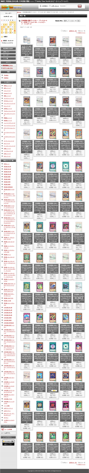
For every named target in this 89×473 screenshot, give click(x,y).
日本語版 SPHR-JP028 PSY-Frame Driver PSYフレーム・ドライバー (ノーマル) (79, 417)
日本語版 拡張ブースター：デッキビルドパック (9, 331)
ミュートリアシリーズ (9, 123)
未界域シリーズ (8, 108)
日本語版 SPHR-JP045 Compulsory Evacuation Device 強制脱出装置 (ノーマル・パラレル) (27, 329)
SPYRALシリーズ (8, 100)
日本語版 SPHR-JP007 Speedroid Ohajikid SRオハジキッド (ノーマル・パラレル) (40, 177)
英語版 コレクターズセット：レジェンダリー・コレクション (9, 275)
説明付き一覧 (73, 31)
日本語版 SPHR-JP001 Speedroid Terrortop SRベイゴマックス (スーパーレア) (79, 52)
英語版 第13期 (7, 166)
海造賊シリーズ (8, 120)
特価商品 (6, 77)
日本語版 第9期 (7, 317)
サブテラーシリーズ (9, 98)
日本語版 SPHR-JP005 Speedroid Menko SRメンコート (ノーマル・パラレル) (79, 145)
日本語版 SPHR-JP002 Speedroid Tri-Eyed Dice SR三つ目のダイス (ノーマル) (40, 329)
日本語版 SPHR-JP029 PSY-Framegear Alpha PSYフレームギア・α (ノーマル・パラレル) (27, 269)
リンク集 (5, 58)
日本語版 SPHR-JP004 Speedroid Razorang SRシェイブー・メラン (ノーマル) (66, 329)
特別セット (6, 164)
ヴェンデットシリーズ (9, 103)
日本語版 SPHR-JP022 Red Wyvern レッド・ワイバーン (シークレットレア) (53, 52)
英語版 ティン (7, 254)
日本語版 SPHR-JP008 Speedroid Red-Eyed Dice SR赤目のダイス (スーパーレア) (27, 83)
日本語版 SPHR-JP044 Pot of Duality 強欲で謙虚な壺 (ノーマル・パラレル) (79, 298)
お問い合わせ (55, 6)
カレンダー (6, 55)
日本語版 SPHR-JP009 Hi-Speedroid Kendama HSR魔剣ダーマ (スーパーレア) (40, 83)
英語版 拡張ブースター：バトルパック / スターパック (9, 233)
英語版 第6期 (7, 184)
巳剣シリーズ (7, 153)
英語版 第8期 (7, 179)
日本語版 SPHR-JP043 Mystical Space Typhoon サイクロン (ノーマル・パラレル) (66, 298)
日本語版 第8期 (7, 320)
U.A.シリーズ (7, 90)
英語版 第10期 (7, 174)
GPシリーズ (7, 143)
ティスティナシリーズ (9, 146)
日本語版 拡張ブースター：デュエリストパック (9, 341)
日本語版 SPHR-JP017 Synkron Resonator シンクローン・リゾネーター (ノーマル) (40, 387)
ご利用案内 (44, 6)
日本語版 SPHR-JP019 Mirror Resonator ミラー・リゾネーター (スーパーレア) (79, 83)
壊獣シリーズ (7, 95)
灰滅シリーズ (7, 148)
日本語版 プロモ (8, 399)
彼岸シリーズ (7, 88)
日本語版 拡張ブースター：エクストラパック (9, 367)
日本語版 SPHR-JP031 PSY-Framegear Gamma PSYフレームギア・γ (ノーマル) (53, 448)
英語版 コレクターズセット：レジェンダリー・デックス (9, 269)
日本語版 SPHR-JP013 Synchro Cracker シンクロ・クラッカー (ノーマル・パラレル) (66, 177)
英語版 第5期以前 (8, 187)
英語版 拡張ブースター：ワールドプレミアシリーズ (9, 201)
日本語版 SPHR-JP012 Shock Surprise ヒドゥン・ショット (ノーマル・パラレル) (53, 177)
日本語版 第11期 (8, 312)
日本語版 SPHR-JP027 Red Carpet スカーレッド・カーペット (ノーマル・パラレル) (66, 238)
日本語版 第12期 (8, 310)
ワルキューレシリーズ (9, 111)
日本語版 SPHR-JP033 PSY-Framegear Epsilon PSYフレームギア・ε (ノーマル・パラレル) (79, 269)
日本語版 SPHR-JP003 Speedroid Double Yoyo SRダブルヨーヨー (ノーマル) (53, 329)
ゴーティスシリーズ (9, 141)
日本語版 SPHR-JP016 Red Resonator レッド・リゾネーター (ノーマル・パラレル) (27, 207)
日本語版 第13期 (8, 307)
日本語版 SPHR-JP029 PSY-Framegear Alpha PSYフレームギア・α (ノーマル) (27, 448)
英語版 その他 (7, 300)
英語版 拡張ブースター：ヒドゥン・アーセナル (9, 227)
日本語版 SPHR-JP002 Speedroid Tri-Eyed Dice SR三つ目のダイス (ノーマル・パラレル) (40, 145)
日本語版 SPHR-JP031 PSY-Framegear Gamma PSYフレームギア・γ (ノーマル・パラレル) (53, 269)
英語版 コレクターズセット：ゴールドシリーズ (9, 263)
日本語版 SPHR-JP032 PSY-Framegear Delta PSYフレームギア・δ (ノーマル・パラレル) (66, 269)
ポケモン (6, 417)
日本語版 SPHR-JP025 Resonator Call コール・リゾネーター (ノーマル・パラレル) (40, 238)
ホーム (19, 12)
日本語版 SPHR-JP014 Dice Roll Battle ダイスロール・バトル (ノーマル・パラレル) (79, 177)
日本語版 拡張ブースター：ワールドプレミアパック (9, 361)
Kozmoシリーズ (8, 93)
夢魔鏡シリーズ (8, 118)
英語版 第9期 (7, 176)
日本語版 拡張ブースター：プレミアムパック (9, 373)
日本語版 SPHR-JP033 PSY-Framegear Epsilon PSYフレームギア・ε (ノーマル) (79, 448)
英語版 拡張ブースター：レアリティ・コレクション (9, 195)
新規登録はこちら (8, 65)
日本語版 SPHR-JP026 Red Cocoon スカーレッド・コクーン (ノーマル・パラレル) (53, 238)
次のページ (81, 32)
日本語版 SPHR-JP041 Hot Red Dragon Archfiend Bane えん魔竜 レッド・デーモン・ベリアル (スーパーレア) (27, 147)
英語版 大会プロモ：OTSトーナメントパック (9, 285)
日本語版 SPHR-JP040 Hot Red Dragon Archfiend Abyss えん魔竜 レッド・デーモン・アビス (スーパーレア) (79, 114)
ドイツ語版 (6, 405)
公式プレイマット (8, 408)
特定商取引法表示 (8, 48)
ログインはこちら (8, 68)
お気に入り (6, 52)
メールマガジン (7, 437)
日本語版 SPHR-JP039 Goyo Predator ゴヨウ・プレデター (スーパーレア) (66, 112)
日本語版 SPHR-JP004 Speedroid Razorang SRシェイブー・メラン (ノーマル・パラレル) (66, 145)
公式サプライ (7, 410)
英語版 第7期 (7, 181)
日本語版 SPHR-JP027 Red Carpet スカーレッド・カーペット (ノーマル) (66, 417)
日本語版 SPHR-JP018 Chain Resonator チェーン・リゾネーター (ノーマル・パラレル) (53, 207)
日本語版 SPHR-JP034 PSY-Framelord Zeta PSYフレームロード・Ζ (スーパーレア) (40, 112)
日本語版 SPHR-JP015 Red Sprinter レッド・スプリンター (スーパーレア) (66, 83)
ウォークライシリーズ (9, 125)
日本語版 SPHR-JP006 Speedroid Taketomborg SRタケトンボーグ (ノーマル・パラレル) (27, 177)
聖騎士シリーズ (8, 85)
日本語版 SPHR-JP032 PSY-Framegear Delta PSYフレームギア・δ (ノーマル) (66, 448)
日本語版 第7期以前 (9, 322)
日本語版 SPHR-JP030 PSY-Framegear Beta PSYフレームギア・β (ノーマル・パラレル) (40, 269)
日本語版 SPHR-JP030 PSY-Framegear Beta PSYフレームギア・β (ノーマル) (40, 448)
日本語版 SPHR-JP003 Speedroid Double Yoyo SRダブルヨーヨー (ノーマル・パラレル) (53, 145)
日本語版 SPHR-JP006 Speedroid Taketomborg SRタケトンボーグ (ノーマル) (27, 358)
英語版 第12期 (7, 169)
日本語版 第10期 (8, 315)
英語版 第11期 (7, 171)
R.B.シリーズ (7, 156)
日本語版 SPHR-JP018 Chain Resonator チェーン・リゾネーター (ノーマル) (53, 387)
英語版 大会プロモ (8, 298)
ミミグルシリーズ (8, 151)
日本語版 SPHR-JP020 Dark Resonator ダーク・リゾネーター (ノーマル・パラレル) (66, 207)
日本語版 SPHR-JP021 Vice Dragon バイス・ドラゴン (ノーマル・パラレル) (79, 207)
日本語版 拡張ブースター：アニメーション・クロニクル (9, 347)
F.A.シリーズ (7, 106)
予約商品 (6, 75)
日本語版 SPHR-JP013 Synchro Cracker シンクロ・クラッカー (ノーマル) (66, 358)
